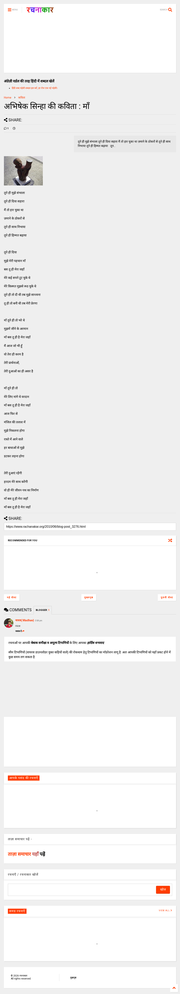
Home (7, 97)
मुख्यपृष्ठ (88, 597)
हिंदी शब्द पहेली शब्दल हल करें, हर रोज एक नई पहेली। (35, 88)
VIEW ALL (165, 910)
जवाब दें (19, 631)
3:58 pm (38, 621)
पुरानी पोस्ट (167, 597)
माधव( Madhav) (24, 620)
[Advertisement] (90, 45)
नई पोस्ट (12, 597)
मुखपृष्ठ (73, 977)
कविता (21, 97)
